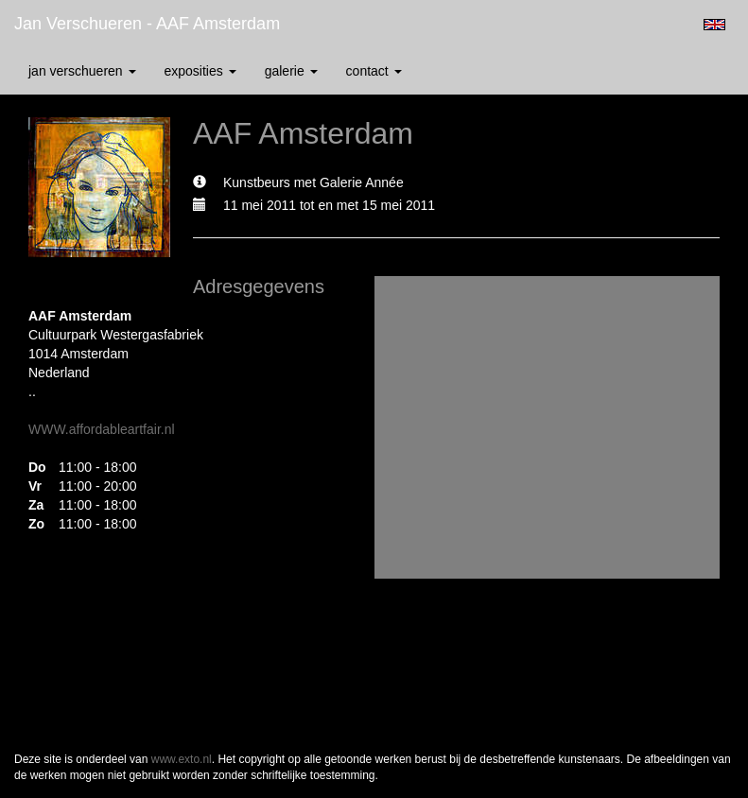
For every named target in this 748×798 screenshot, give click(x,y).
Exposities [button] (200, 70)
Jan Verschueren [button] (82, 70)
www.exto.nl (181, 759)
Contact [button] (374, 70)
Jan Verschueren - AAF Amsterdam (147, 23)
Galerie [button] (291, 70)
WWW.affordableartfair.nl (101, 429)
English (714, 24)
